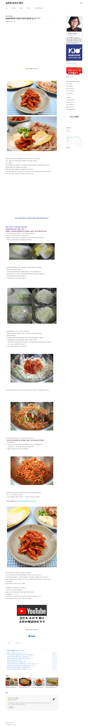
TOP (81, 723)
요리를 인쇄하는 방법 (70, 109)
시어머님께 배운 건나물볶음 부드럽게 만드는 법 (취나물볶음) (20, 654)
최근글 (67, 76)
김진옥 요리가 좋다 (14, 3)
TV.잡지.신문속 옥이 (70, 100)
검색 (78, 3)
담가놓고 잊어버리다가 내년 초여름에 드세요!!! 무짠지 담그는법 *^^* (21, 663)
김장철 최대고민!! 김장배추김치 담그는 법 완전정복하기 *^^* (20, 665)
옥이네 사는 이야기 (70, 102)
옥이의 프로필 (69, 84)
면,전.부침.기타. (69, 93)
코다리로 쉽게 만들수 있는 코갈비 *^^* (15, 660)
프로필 (28, 8)
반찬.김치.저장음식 (11, 650)
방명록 (21, 8)
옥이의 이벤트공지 (70, 104)
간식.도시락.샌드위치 (70, 91)
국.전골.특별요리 (69, 86)
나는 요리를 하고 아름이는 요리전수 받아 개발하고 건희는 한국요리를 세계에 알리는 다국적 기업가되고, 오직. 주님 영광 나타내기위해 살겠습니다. (29, 703)
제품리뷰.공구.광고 (70, 107)
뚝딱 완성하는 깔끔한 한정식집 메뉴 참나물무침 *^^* (18, 669)
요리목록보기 (69, 97)
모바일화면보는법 (38, 8)
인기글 (71, 76)
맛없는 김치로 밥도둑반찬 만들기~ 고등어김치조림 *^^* (19, 656)
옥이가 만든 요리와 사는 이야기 (72, 81)
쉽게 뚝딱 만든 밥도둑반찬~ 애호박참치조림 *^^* (17, 662)
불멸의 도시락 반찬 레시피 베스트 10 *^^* (16, 653)
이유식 (68, 95)
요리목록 (13, 8)
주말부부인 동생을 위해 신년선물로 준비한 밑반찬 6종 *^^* (19, 658)
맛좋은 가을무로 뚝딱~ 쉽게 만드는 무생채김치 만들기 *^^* (19, 667)
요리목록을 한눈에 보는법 (71, 63)
